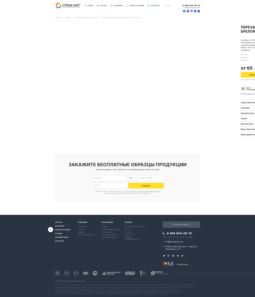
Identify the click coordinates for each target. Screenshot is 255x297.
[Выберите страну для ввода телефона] (132, 178)
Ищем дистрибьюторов (86, 235)
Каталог (101, 5)
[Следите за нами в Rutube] (198, 11)
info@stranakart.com (191, 7)
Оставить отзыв (182, 264)
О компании (82, 226)
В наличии (116, 5)
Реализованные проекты (110, 229)
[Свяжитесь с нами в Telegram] (184, 11)
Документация (61, 237)
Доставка (128, 232)
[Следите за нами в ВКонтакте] (195, 11)
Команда (81, 232)
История (81, 229)
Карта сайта (129, 235)
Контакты (153, 5)
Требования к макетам (110, 235)
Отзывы (58, 233)
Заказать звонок (181, 224)
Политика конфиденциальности (132, 238)
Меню (89, 5)
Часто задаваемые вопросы (135, 226)
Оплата (127, 229)
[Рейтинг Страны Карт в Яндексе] (168, 263)
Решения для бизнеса (109, 237)
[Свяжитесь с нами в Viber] (188, 11)
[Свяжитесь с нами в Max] (191, 11)
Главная (58, 17)
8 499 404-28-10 (191, 5)
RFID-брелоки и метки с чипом (87, 17)
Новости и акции (135, 5)
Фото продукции (107, 232)
